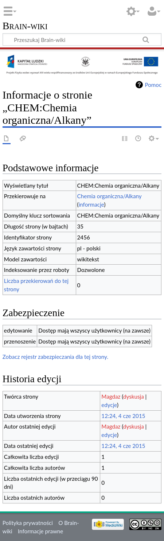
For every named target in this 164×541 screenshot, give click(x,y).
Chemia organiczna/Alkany (109, 196)
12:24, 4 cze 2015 (123, 416)
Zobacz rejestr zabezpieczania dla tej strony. (55, 356)
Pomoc (153, 84)
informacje (91, 204)
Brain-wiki (25, 26)
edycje (109, 405)
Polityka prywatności (28, 522)
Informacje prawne (40, 531)
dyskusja (133, 396)
